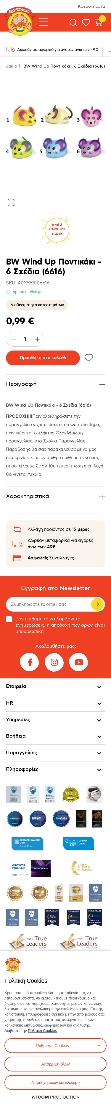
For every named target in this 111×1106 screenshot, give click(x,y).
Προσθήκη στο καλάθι (43, 358)
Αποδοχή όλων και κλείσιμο (55, 1082)
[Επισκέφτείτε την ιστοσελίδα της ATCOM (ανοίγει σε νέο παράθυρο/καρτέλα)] (56, 1097)
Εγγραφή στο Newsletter (55, 588)
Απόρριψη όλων (55, 1064)
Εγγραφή (97, 604)
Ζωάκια (9, 66)
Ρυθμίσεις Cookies (52, 1045)
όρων (87, 625)
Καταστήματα (91, 6)
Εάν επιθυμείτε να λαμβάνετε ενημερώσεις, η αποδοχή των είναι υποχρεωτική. (55, 625)
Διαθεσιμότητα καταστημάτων (37, 305)
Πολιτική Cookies (42, 1030)
